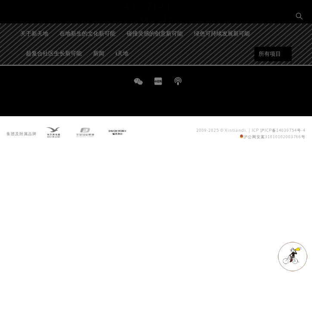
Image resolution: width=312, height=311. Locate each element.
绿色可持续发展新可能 (222, 57)
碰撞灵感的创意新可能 (155, 57)
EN (299, 46)
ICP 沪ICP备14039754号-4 (279, 131)
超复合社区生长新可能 (54, 77)
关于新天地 (34, 57)
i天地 (121, 77)
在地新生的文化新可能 (87, 57)
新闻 (98, 77)
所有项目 (270, 77)
